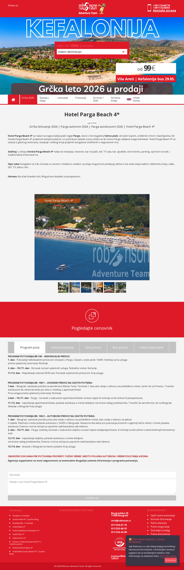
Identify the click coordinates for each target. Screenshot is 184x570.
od (146, 69)
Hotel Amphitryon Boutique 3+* (26, 530)
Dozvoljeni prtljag (160, 530)
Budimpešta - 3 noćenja (23, 523)
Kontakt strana (164, 10)
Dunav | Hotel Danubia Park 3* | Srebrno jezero (25, 542)
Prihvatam (171, 560)
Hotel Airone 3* (19, 538)
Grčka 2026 (28, 97)
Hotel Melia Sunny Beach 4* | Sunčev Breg (27, 552)
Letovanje (62, 97)
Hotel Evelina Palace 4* (23, 547)
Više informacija (168, 555)
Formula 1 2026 (98, 99)
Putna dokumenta (160, 534)
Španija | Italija (44, 99)
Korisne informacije (161, 519)
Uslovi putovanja (62, 347)
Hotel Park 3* (18, 534)
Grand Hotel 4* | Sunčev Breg (26, 519)
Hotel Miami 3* (19, 526)
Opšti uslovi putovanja (163, 515)
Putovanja (80, 97)
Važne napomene (151, 347)
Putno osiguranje (160, 526)
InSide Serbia (136, 99)
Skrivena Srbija (115, 99)
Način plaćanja (159, 522)
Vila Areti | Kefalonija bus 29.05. (146, 78)
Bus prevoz (120, 347)
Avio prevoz (93, 347)
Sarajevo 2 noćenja (21, 515)
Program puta (29, 347)
